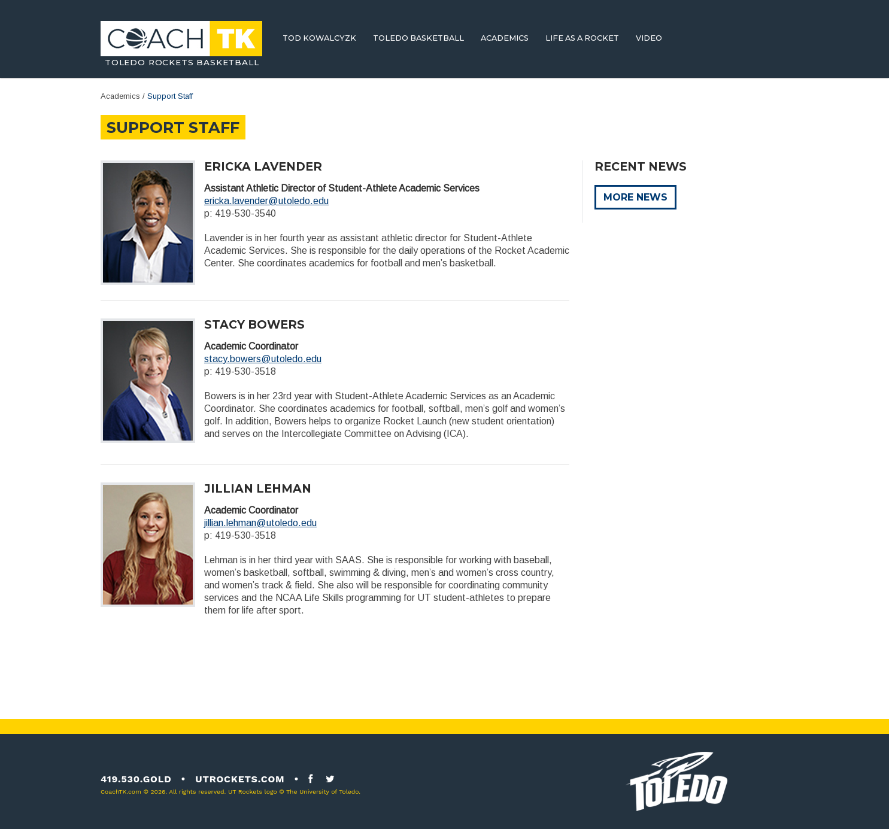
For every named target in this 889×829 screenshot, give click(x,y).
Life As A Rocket (582, 38)
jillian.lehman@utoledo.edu (260, 523)
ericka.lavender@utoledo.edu (266, 201)
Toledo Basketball (418, 38)
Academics (505, 38)
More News (635, 197)
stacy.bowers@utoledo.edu (262, 359)
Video (649, 38)
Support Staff (170, 96)
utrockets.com (239, 779)
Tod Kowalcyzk (319, 38)
